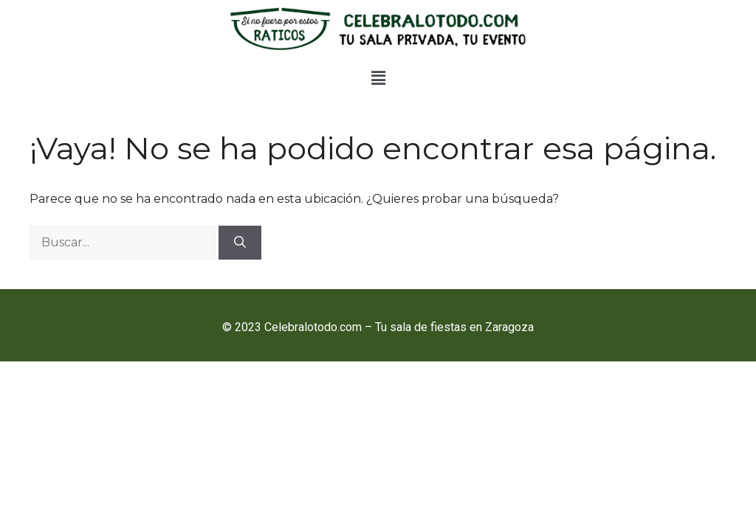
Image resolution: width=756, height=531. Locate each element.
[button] (378, 79)
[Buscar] (240, 243)
